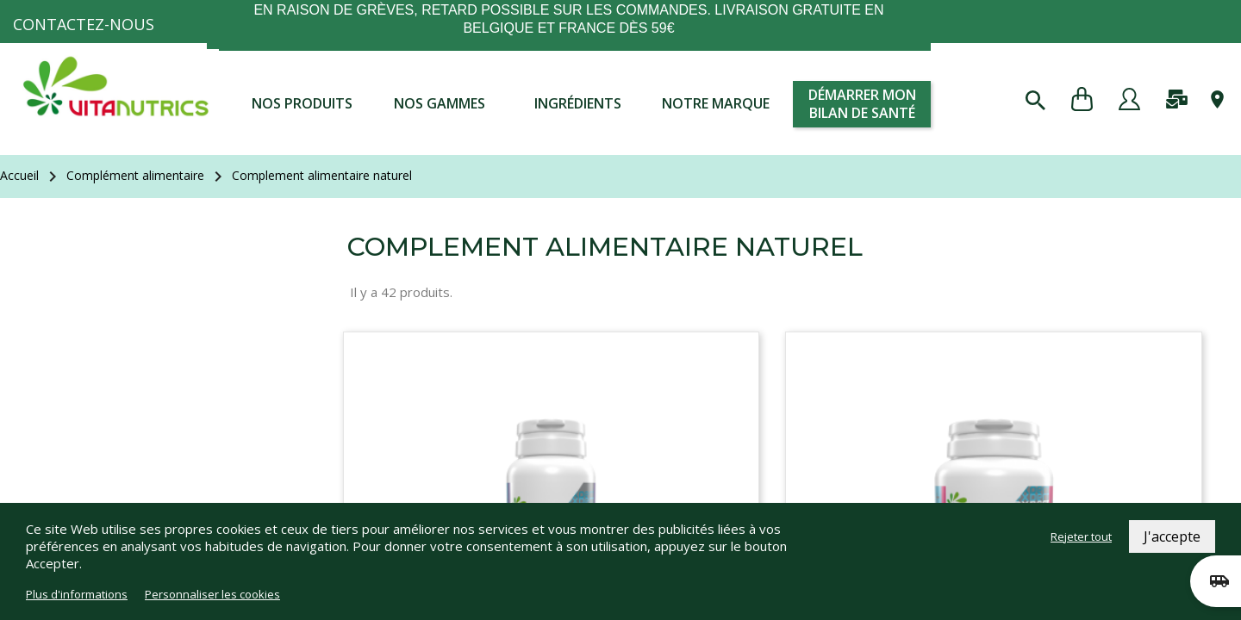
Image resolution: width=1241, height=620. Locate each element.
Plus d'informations (77, 594)
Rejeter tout (1081, 536)
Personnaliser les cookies (212, 594)
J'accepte (1172, 536)
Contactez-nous (83, 24)
